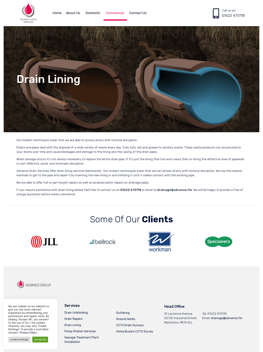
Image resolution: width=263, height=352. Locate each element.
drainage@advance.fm (226, 318)
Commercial (115, 13)
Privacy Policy (28, 332)
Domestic (92, 13)
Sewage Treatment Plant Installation (81, 340)
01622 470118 (233, 15)
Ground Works (125, 319)
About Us (73, 13)
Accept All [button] (40, 339)
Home (57, 13)
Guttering (123, 313)
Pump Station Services (80, 331)
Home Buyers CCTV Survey (134, 331)
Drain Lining (72, 325)
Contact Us (137, 13)
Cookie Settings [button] (19, 339)
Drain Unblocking (76, 312)
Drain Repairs (73, 319)
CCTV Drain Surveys (130, 325)
